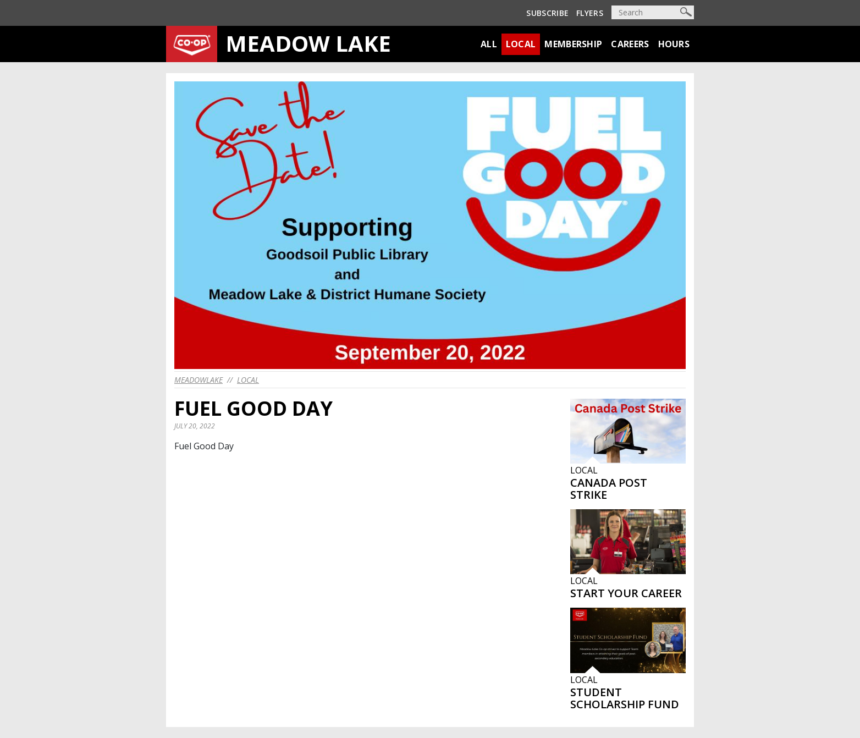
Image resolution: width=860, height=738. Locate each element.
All (489, 44)
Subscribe (547, 13)
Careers (630, 44)
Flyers (589, 13)
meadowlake (198, 379)
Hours (674, 44)
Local (521, 44)
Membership (573, 44)
